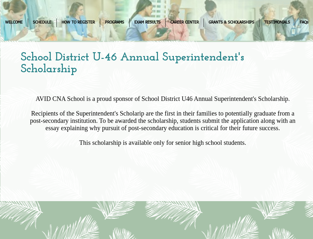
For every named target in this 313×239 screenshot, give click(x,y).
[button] (42, 22)
